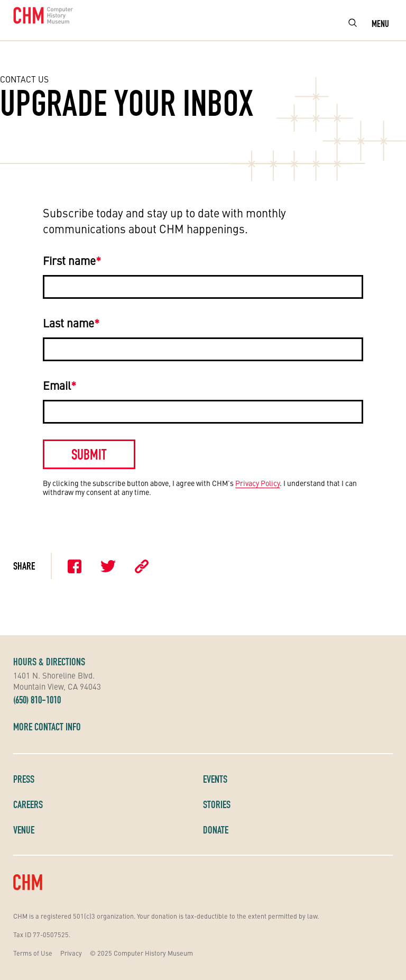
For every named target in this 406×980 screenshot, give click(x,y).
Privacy (71, 952)
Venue (23, 829)
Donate (215, 829)
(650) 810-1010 (37, 699)
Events (215, 779)
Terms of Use (32, 952)
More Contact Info (47, 726)
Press (23, 779)
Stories (216, 804)
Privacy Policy (257, 483)
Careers (28, 804)
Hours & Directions (49, 661)
